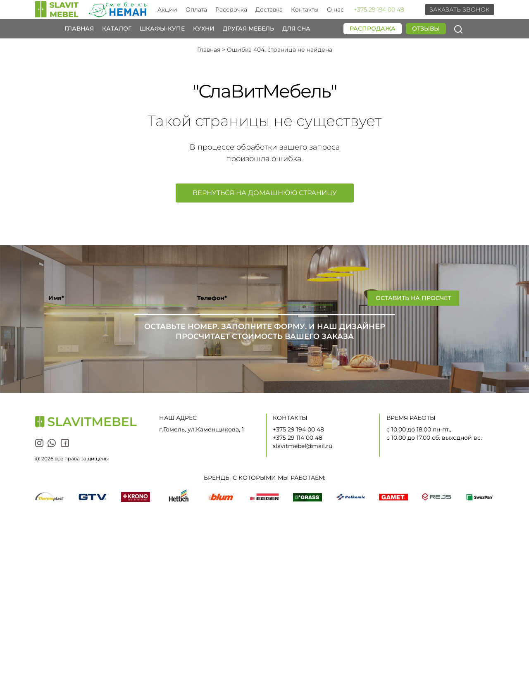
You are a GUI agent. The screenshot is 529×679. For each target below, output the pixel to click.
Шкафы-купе (162, 28)
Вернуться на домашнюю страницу (265, 193)
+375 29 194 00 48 (379, 9)
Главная (79, 28)
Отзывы (426, 28)
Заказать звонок (459, 9)
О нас (335, 9)
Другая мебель (248, 28)
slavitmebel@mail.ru (302, 446)
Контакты (305, 9)
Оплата (196, 9)
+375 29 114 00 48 (297, 437)
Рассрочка (231, 9)
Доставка (269, 9)
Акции (167, 9)
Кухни (203, 28)
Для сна (296, 28)
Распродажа (373, 28)
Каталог (116, 28)
